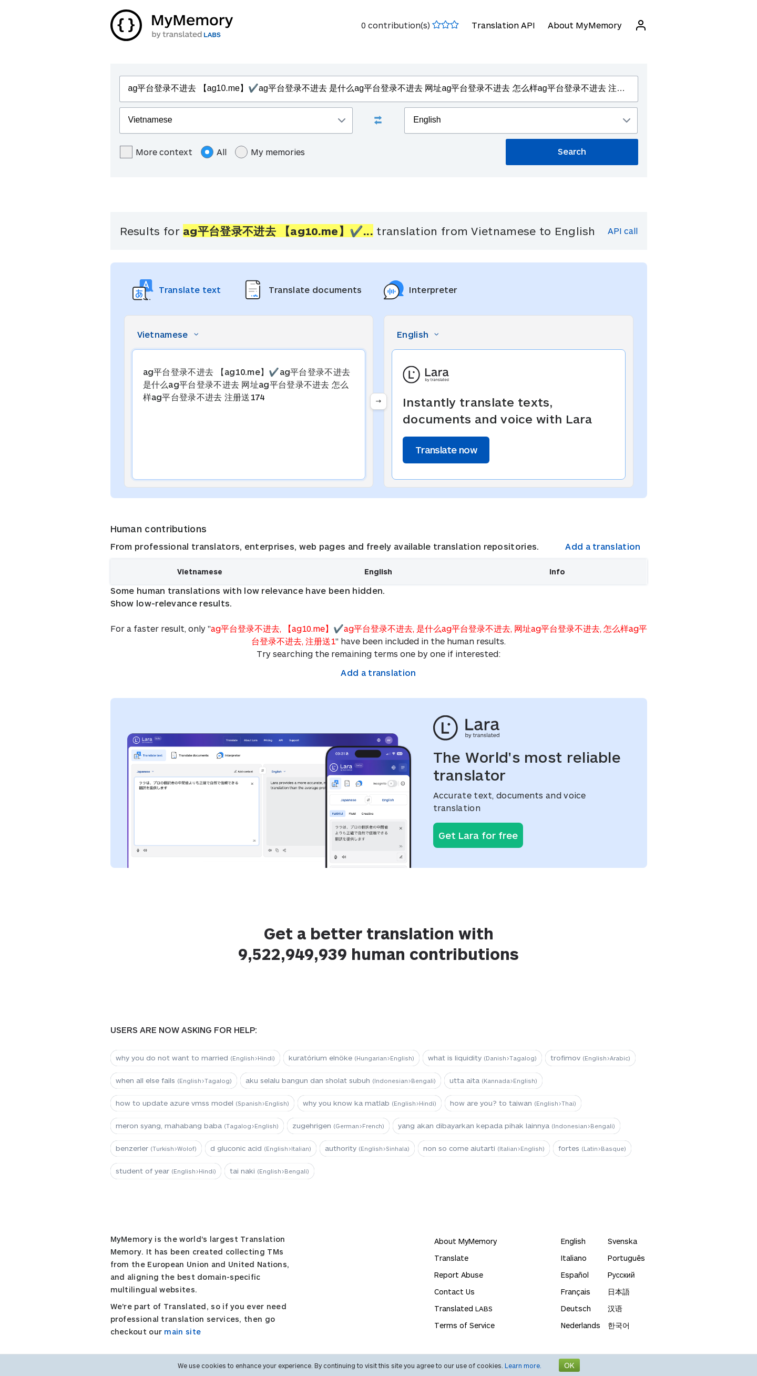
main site (182, 1331)
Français (575, 1291)
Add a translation (602, 546)
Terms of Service (464, 1325)
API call (623, 231)
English (573, 1241)
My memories (270, 152)
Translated (463, 1308)
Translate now (446, 450)
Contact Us (454, 1291)
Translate (451, 1257)
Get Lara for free (478, 835)
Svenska (622, 1241)
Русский (621, 1274)
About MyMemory (585, 25)
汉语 (615, 1308)
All (214, 152)
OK (569, 1365)
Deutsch (576, 1308)
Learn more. (523, 1365)
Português (626, 1257)
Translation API (503, 25)
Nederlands (580, 1325)
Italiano (574, 1257)
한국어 (619, 1325)
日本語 (619, 1291)
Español (575, 1274)
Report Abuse (458, 1274)
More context (156, 152)
